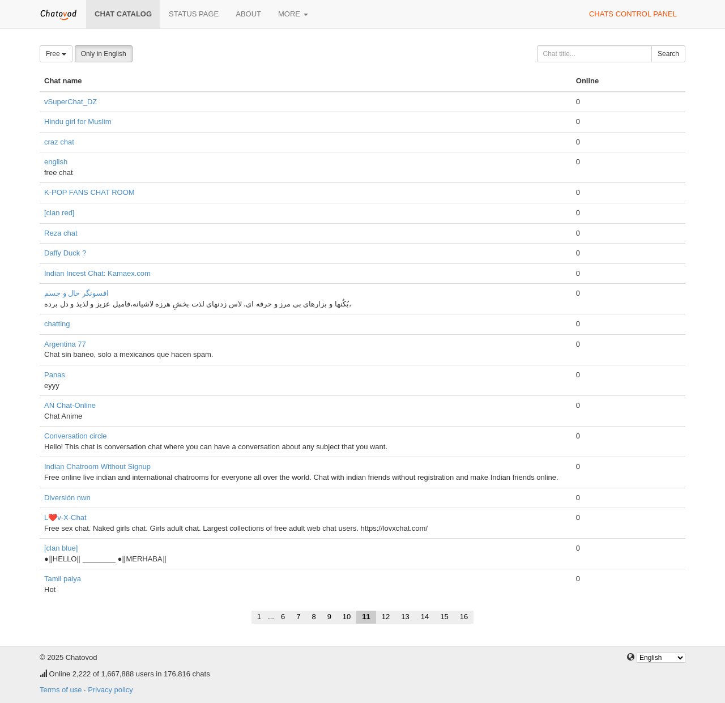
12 (386, 616)
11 (366, 616)
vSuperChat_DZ (70, 101)
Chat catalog (123, 14)
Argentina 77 (65, 344)
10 (347, 616)
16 (464, 616)
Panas (54, 374)
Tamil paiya (62, 578)
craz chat (59, 142)
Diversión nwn (67, 497)
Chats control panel (633, 14)
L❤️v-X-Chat (65, 517)
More (293, 14)
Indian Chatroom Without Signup (97, 466)
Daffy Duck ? (65, 253)
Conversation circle (75, 436)
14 (425, 616)
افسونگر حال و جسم (76, 293)
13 (405, 616)
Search (668, 54)
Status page (194, 14)
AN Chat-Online (70, 405)
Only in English (103, 54)
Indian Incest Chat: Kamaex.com (97, 273)
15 (444, 616)
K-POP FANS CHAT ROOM (89, 192)
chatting (57, 323)
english (55, 161)
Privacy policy (110, 689)
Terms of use (61, 689)
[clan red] (59, 212)
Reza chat (61, 233)
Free (56, 54)
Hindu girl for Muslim (77, 121)
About (248, 14)
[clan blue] (61, 548)
